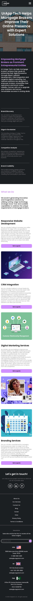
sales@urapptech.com (16, 558)
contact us (16, 505)
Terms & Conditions (16, 522)
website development (14, 230)
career (16, 512)
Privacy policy (16, 518)
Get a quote (16, 246)
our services (16, 502)
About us (16, 498)
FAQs (16, 515)
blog (16, 508)
